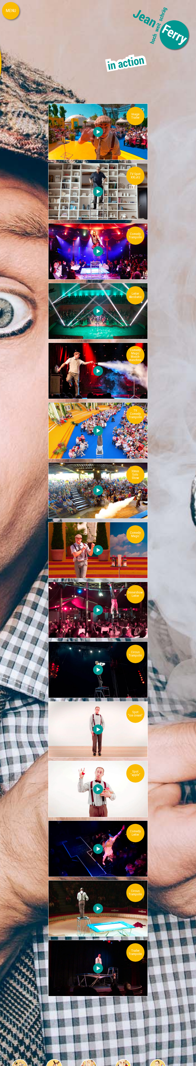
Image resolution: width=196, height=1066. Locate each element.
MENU (11, 10)
